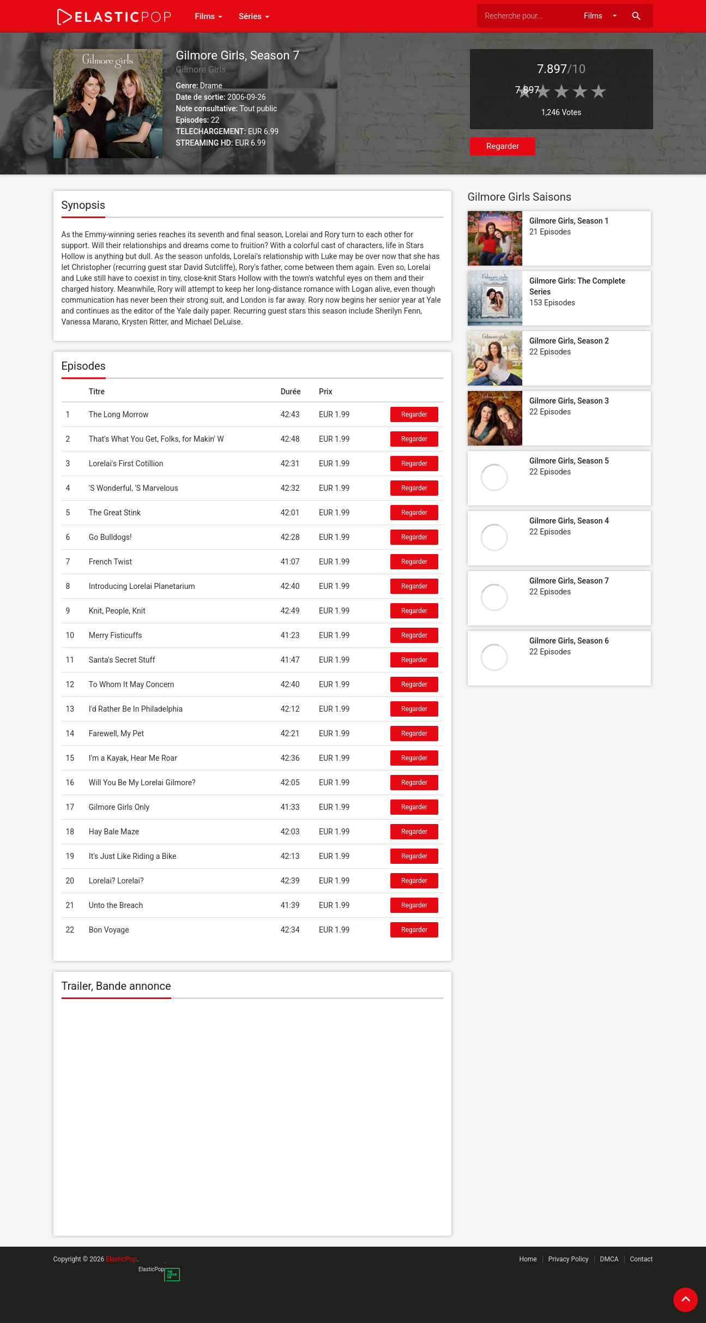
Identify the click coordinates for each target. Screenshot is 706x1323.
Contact (641, 1259)
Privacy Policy (568, 1259)
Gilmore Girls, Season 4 (569, 520)
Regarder (502, 146)
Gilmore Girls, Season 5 (569, 460)
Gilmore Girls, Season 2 (569, 340)
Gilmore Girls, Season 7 (569, 580)
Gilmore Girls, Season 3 (569, 400)
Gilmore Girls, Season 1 (569, 221)
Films (208, 16)
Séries (254, 16)
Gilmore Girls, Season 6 (569, 640)
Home (527, 1259)
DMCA (609, 1259)
